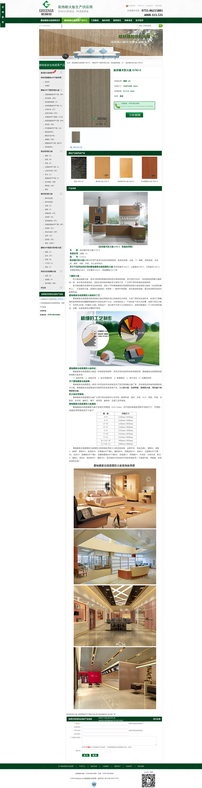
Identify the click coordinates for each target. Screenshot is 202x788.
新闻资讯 (117, 20)
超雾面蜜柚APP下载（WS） (54, 121)
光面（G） (48, 206)
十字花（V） (49, 263)
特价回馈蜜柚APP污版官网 (51, 78)
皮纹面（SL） (50, 217)
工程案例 (95, 20)
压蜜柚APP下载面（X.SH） (54, 117)
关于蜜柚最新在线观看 (66, 766)
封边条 (43, 288)
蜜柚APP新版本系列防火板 (51, 248)
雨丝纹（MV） (50, 124)
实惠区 (47, 86)
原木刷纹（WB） (51, 98)
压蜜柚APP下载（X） (52, 167)
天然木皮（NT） (50, 109)
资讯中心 (141, 6)
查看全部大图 (77, 147)
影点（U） (48, 174)
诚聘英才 (117, 766)
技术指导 (139, 20)
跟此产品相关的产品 (77, 153)
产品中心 (82, 766)
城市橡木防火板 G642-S (126, 181)
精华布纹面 (49, 202)
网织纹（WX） (50, 186)
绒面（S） (48, 156)
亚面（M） (48, 159)
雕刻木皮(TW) (50, 136)
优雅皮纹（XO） (50, 213)
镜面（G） (48, 252)
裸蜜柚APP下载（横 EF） (54, 143)
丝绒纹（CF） (50, 228)
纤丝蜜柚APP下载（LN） (53, 128)
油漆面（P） (49, 279)
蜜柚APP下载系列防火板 (100, 63)
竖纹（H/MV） (50, 243)
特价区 (47, 82)
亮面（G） (48, 163)
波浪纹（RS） (50, 239)
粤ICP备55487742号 (111, 778)
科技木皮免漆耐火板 (48, 271)
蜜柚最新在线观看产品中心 (75, 20)
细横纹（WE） (50, 139)
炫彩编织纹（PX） (51, 221)
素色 (46, 189)
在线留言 (150, 6)
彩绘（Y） (48, 267)
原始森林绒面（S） (117, 63)
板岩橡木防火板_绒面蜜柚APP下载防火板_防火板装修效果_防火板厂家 (90, 714)
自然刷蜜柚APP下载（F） (54, 106)
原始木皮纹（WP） (51, 232)
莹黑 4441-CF (78, 181)
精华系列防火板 (47, 194)
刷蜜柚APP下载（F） (52, 178)
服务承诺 (106, 20)
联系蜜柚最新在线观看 (73, 26)
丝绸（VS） (49, 236)
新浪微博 (132, 6)
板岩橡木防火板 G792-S (134, 63)
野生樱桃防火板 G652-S (149, 181)
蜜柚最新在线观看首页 (50, 20)
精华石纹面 (49, 198)
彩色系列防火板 (47, 151)
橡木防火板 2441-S (102, 181)
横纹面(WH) (49, 132)
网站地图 (158, 6)
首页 (68, 63)
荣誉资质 (128, 20)
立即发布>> (61, 299)
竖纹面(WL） (49, 147)
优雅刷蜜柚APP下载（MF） (54, 94)
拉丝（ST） (49, 256)
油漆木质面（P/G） (51, 113)
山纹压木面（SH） (51, 171)
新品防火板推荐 (48, 73)
